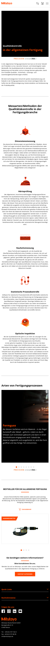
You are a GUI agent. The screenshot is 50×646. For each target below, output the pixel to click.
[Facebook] (3, 612)
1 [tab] (16, 467)
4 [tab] (23, 467)
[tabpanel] (25, 426)
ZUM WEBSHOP (25, 509)
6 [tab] (28, 467)
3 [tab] (21, 467)
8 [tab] (33, 467)
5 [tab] (26, 467)
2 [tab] (23, 550)
